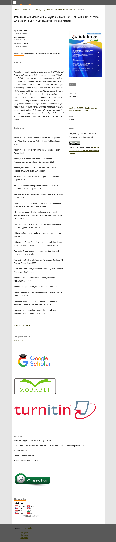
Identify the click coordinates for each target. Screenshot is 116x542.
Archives (25, 10)
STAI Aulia (27, 528)
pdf (73, 84)
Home (16, 10)
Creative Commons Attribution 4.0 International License (84, 150)
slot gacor (24, 533)
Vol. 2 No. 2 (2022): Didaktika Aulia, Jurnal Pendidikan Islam (53, 10)
